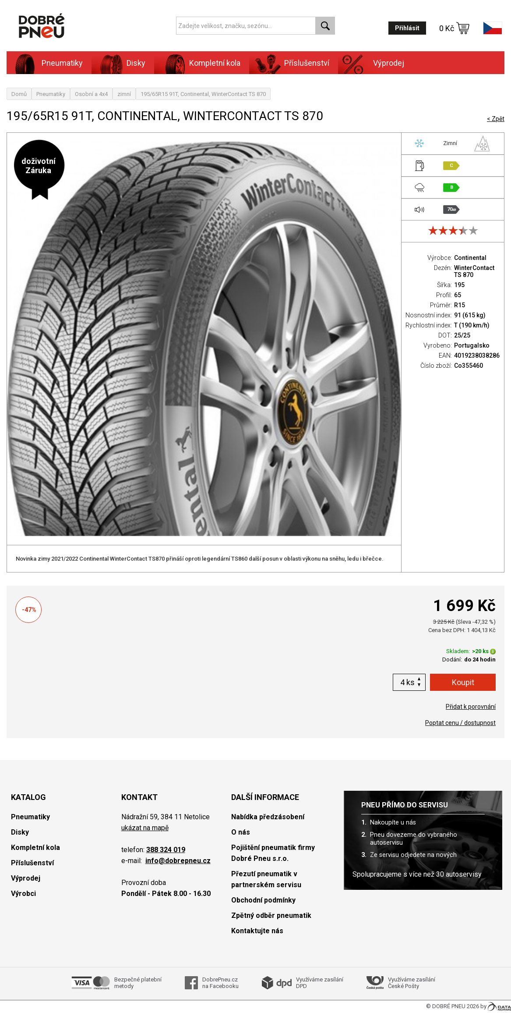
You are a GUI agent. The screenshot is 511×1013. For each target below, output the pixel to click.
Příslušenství (306, 63)
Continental (470, 257)
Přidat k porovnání (471, 706)
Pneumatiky (62, 63)
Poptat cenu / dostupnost (460, 722)
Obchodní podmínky (263, 900)
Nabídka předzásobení (267, 817)
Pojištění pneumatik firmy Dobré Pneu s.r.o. (273, 853)
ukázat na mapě (145, 828)
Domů (19, 94)
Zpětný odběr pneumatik (271, 915)
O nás (240, 832)
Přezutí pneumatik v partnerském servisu (266, 879)
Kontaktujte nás (257, 931)
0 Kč (454, 28)
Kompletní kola (214, 63)
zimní (124, 94)
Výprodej (388, 63)
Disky (136, 63)
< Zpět (495, 118)
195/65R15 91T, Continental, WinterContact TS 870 (203, 94)
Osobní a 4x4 (91, 94)
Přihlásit (407, 28)
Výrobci (23, 893)
